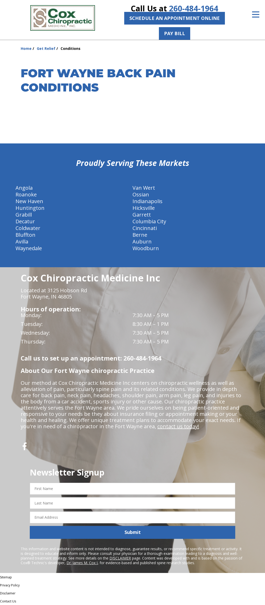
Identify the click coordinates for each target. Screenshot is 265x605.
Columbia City (149, 221)
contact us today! (178, 426)
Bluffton (25, 234)
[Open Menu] (256, 14)
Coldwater (28, 228)
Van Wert (143, 187)
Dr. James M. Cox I (82, 562)
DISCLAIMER (120, 558)
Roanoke (26, 194)
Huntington (30, 207)
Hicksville (143, 207)
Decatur (25, 221)
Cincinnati (144, 228)
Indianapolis (147, 201)
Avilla (22, 241)
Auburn (142, 241)
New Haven (29, 201)
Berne (139, 234)
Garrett (141, 214)
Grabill (24, 214)
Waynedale (29, 248)
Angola (24, 187)
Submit (132, 532)
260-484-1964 (193, 8)
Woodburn (145, 248)
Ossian (140, 194)
